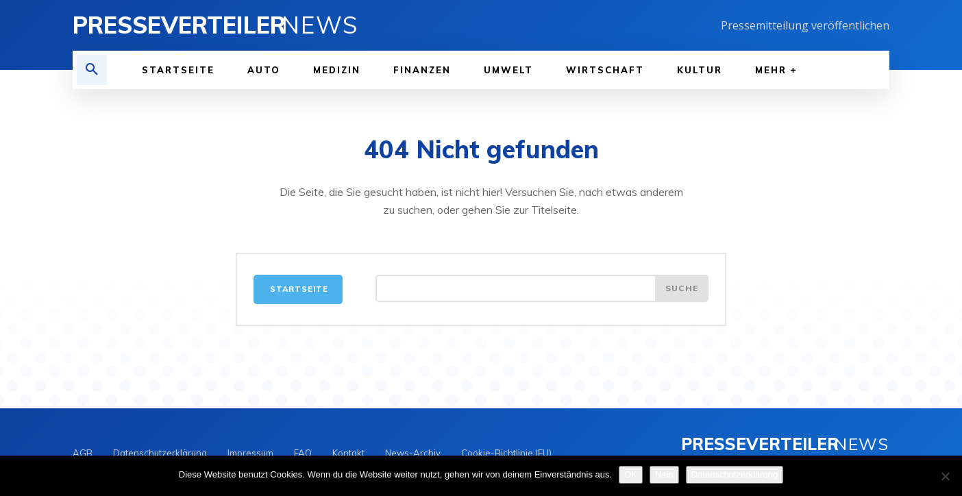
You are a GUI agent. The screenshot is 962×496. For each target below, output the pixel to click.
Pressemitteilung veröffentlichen (805, 25)
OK (630, 474)
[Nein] (945, 476)
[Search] (681, 288)
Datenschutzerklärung (734, 474)
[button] (92, 70)
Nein (664, 474)
